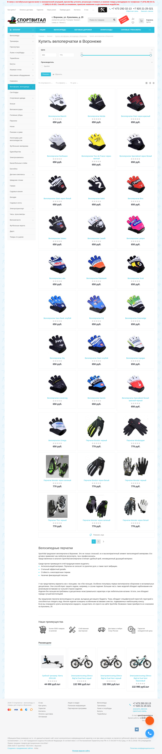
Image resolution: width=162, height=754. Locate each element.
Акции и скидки (73, 703)
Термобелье (14, 58)
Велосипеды (60, 30)
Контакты (42, 711)
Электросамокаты (17, 157)
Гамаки (12, 186)
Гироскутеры (14, 47)
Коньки (12, 104)
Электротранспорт (17, 208)
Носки (12, 126)
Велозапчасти (15, 220)
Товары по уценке (17, 237)
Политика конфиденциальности (142, 748)
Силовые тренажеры (131, 30)
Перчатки (13, 121)
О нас (40, 703)
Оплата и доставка (45, 714)
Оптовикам (42, 717)
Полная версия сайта (81, 751)
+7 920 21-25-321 (143, 8)
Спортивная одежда (17, 98)
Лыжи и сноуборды (17, 53)
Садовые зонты (16, 203)
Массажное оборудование (20, 75)
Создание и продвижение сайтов (20, 748)
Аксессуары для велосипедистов (16, 139)
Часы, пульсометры (17, 214)
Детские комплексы (17, 174)
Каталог (16, 30)
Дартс (12, 231)
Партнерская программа (77, 708)
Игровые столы (16, 70)
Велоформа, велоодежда (19, 87)
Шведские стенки (16, 180)
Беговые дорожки (83, 30)
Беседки (13, 197)
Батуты (12, 64)
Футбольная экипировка (19, 146)
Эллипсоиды (106, 30)
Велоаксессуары (16, 109)
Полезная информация (76, 706)
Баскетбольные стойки (18, 163)
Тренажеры (14, 41)
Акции (42, 30)
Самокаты (14, 81)
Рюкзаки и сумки (16, 132)
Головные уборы (16, 115)
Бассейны (13, 169)
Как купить (42, 706)
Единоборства (15, 152)
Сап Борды (14, 92)
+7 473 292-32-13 (121, 8)
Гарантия (41, 708)
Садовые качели (16, 191)
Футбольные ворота (17, 226)
